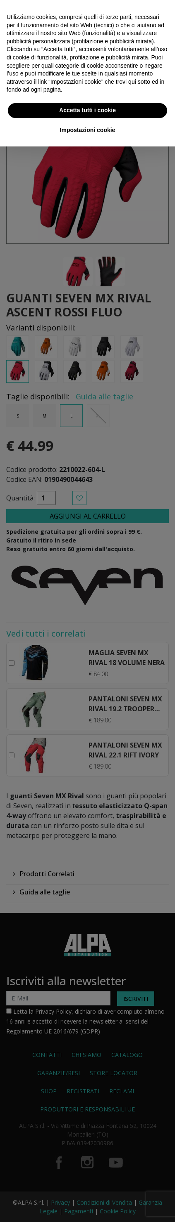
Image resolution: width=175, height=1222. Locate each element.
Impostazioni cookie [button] (87, 130)
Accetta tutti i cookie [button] (87, 110)
